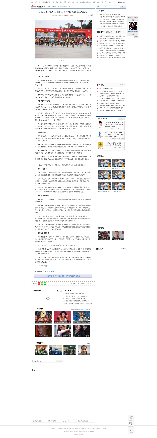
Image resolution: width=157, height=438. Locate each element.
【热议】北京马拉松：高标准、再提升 (74, 298)
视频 (57, 2)
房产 (106, 2)
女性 (98, 2)
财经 (48, 2)
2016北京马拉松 (62, 7)
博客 (65, 2)
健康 (85, 2)
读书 (69, 2)
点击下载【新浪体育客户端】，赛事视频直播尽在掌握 (63, 276)
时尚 (77, 2)
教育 (73, 2)
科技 (52, 2)
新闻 (36, 2)
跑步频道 (54, 7)
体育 (40, 2)
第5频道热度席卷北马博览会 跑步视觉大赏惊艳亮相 (78, 303)
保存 (79, 283)
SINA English (90, 428)
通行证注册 (97, 428)
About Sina (59, 428)
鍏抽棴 (136, 37)
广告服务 (65, 428)
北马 (44, 271)
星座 (89, 2)
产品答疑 (104, 428)
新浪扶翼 (99, 249)
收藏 (94, 2)
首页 (32, 2)
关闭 (91, 283)
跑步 (48, 271)
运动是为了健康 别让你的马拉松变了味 (74, 293)
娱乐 (44, 2)
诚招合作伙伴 (66, 421)
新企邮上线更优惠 (83, 421)
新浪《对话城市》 (52, 421)
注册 (119, 2)
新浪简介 (53, 428)
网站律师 (83, 428)
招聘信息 (77, 428)
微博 (61, 2)
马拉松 (53, 271)
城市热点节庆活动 (37, 421)
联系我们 (71, 428)
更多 (110, 2)
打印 (85, 283)
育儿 (81, 2)
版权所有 (81, 434)
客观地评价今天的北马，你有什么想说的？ (75, 296)
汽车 (102, 2)
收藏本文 (72, 15)
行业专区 (123, 248)
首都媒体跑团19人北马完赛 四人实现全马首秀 (76, 301)
